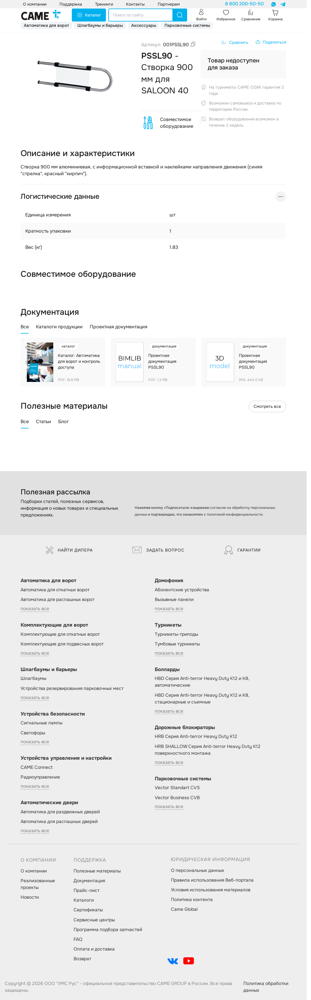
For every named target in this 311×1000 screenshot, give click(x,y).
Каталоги (84, 900)
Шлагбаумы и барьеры (100, 25)
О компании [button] (34, 4)
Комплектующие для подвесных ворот (62, 644)
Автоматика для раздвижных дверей (60, 812)
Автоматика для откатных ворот (55, 590)
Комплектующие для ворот (54, 625)
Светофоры (33, 733)
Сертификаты (88, 910)
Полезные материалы (97, 871)
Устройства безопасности (53, 714)
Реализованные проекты (38, 884)
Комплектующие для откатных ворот (60, 634)
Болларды (167, 669)
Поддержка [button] (70, 4)
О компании (34, 871)
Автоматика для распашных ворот (57, 599)
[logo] (41, 15)
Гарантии (242, 550)
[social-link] (172, 961)
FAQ (78, 939)
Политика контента (192, 900)
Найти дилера (69, 550)
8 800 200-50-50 (244, 4)
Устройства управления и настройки (66, 758)
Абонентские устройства (182, 590)
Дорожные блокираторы (185, 727)
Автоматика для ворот (46, 25)
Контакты (135, 4)
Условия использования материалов (210, 890)
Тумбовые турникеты (177, 644)
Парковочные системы (187, 25)
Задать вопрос (158, 550)
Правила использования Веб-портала (212, 880)
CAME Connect (37, 767)
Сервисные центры (94, 920)
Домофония (169, 580)
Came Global (184, 909)
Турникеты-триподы (176, 634)
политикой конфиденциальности (234, 514)
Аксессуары (143, 25)
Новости (30, 897)
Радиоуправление (40, 777)
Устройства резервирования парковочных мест (72, 688)
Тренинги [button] (104, 4)
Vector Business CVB (177, 798)
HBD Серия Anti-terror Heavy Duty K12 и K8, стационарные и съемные (202, 698)
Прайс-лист (86, 890)
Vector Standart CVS (177, 788)
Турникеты (168, 625)
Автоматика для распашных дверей (59, 821)
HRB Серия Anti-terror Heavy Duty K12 (196, 736)
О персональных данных (197, 870)
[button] (270, 42)
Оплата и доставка (94, 949)
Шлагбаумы (33, 678)
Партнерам (169, 4)
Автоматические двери (49, 802)
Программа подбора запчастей (108, 930)
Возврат (82, 959)
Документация (89, 881)
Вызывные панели (174, 599)
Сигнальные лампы (41, 723)
